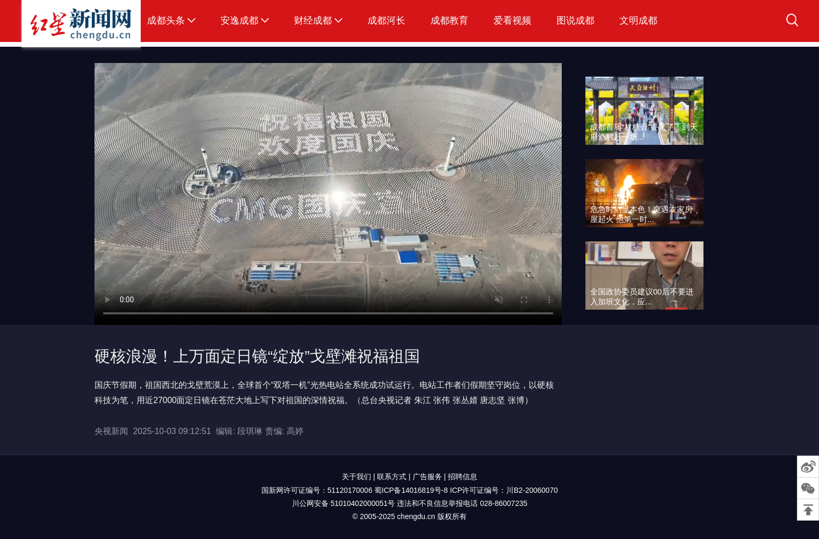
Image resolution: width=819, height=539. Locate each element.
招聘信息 (462, 476)
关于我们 (356, 476)
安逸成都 (239, 20)
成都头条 (166, 20)
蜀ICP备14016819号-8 (411, 490)
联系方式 (391, 476)
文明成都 (638, 20)
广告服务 (427, 476)
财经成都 (313, 20)
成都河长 (386, 20)
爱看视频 (512, 20)
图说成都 (575, 20)
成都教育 (449, 20)
